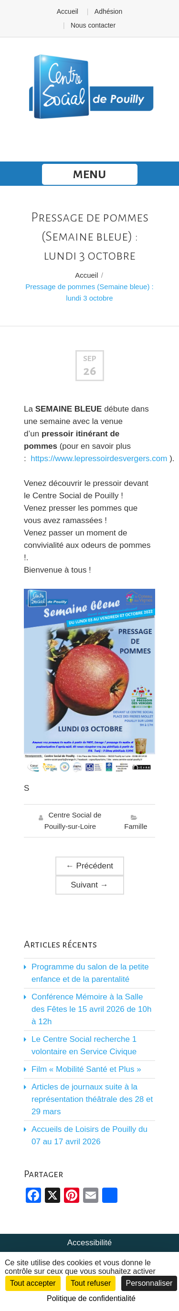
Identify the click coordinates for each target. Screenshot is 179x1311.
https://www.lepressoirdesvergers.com (99, 458)
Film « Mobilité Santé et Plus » (86, 1069)
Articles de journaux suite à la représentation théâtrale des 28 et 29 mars (92, 1099)
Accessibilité (89, 1242)
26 (89, 371)
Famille (135, 826)
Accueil (67, 11)
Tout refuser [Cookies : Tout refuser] (91, 1283)
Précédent (89, 865)
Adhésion (108, 11)
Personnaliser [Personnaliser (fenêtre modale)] (149, 1283)
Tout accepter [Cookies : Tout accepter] (33, 1283)
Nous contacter (93, 25)
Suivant (89, 884)
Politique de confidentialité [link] (91, 1298)
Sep (89, 358)
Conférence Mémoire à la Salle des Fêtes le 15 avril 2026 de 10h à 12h (91, 1009)
